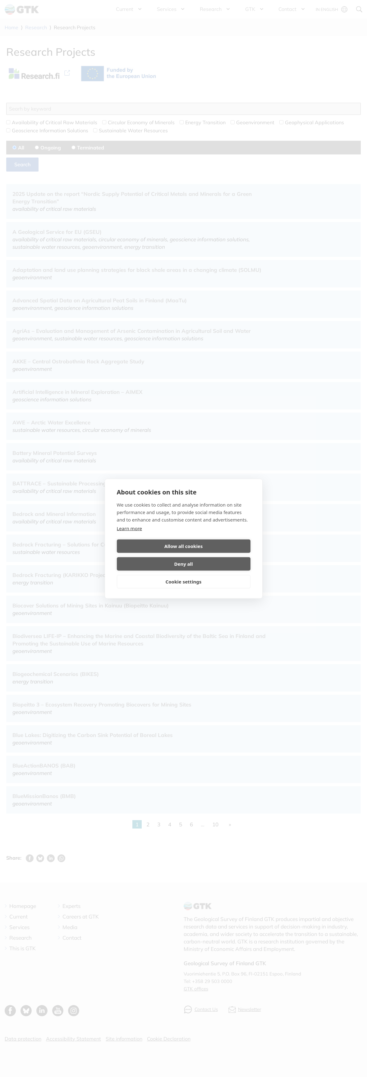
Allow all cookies (149, 555)
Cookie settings (184, 572)
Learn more (129, 537)
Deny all (218, 555)
